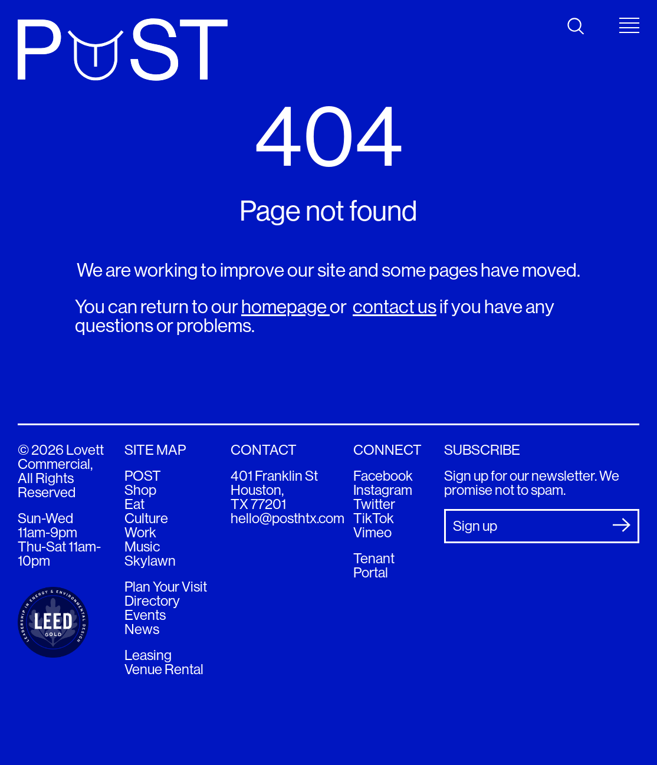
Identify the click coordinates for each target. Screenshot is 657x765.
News (141, 629)
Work (140, 532)
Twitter (374, 504)
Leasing (148, 655)
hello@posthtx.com (287, 518)
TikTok (373, 518)
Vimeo (372, 532)
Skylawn (150, 561)
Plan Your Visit (165, 587)
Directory (152, 601)
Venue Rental (163, 669)
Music (142, 546)
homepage (285, 306)
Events (145, 615)
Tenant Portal (374, 565)
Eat (134, 504)
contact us (394, 306)
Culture (146, 518)
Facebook (383, 476)
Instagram (382, 490)
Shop (140, 490)
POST (142, 476)
